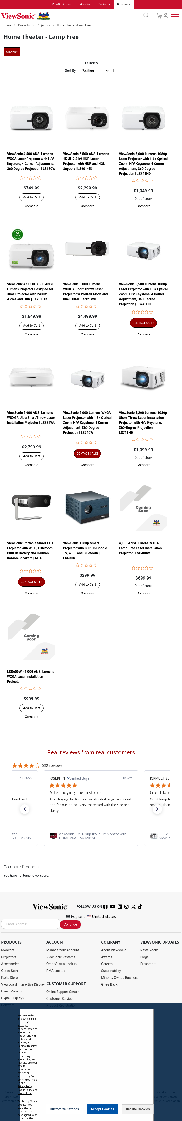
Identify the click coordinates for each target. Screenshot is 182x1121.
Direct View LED (12, 991)
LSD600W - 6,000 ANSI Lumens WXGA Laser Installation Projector (30, 676)
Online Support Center (62, 992)
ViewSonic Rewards (60, 957)
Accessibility (55, 1054)
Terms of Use (91, 1088)
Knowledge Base (58, 1047)
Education (85, 4)
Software (7, 1005)
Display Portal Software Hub (67, 1019)
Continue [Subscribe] (70, 925)
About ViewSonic (113, 950)
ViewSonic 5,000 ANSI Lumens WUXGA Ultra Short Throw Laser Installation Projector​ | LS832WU (31, 418)
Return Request (57, 1067)
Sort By (70, 71)
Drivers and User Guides (64, 1012)
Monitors (7, 950)
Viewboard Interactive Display (23, 985)
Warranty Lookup (58, 1026)
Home (8, 25)
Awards (106, 957)
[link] (91, 836)
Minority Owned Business (120, 978)
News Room (149, 950)
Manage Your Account (62, 950)
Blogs (144, 957)
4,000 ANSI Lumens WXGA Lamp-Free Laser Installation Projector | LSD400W (140, 548)
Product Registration (61, 1006)
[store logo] (73, 16)
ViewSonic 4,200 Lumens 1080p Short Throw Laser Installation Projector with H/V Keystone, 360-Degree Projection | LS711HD (143, 422)
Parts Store (9, 978)
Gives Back (109, 985)
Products (24, 25)
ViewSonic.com (62, 4)
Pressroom (148, 964)
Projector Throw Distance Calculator (73, 1060)
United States (101, 916)
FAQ (49, 1040)
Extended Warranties (61, 1033)
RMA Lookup (55, 971)
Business (104, 4)
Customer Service (59, 999)
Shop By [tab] (12, 51)
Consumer (123, 4)
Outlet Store (10, 971)
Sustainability (111, 971)
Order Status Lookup (61, 964)
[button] (31, 206)
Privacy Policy (72, 1088)
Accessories (10, 964)
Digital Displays (12, 998)
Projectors (43, 25)
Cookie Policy (110, 1088)
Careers (107, 964)
